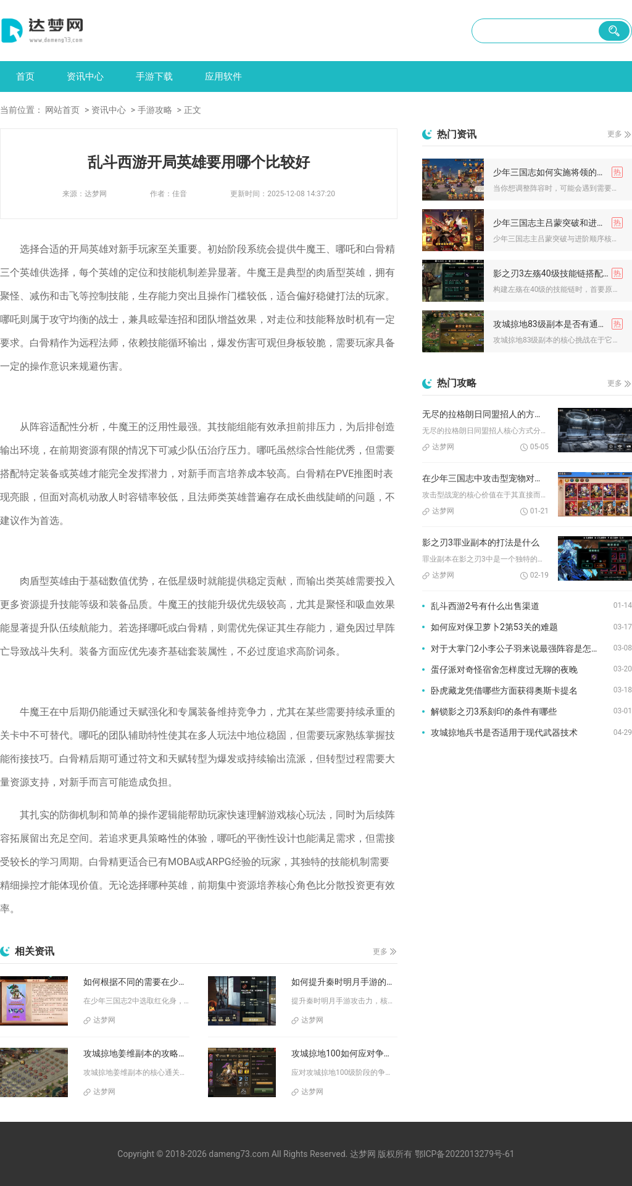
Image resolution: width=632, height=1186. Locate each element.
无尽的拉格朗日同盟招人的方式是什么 (485, 414)
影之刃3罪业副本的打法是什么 (480, 542)
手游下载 (154, 76)
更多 (380, 951)
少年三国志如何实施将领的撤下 (553, 172)
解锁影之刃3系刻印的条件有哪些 (494, 711)
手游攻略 (155, 110)
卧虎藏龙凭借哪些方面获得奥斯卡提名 (504, 690)
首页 (25, 76)
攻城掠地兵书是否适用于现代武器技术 (504, 732)
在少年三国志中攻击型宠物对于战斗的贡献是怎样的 (485, 478)
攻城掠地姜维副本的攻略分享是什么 (136, 1053)
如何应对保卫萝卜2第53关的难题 (494, 627)
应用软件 (223, 76)
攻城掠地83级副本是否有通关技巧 (558, 324)
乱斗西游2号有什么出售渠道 (485, 606)
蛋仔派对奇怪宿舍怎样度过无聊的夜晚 (504, 669)
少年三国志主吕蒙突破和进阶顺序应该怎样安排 (558, 223)
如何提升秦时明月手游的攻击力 (344, 982)
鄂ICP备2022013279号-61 (465, 1154)
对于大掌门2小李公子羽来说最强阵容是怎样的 (520, 648)
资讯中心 (85, 76)
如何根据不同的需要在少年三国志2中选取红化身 (136, 982)
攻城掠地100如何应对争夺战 (344, 1053)
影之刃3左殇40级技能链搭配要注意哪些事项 (558, 273)
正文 (192, 110)
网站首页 (62, 110)
